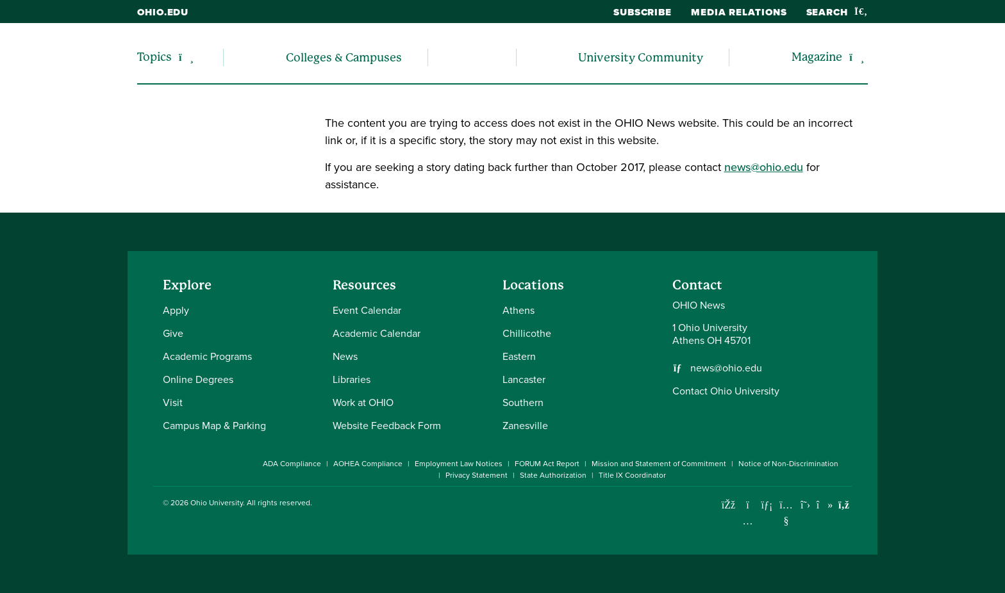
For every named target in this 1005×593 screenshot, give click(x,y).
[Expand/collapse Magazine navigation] (856, 57)
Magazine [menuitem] (817, 56)
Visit (173, 402)
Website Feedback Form (387, 425)
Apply (176, 310)
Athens (519, 310)
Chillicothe (527, 333)
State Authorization (553, 475)
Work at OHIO (363, 402)
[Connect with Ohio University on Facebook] (728, 505)
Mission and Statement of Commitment (659, 463)
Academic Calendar (376, 333)
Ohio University (216, 502)
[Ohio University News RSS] (844, 505)
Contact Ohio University (725, 391)
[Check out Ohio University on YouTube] (786, 513)
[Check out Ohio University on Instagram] (748, 521)
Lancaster (524, 379)
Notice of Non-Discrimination (788, 463)
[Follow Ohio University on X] (805, 505)
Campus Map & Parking (214, 425)
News (345, 356)
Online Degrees (198, 379)
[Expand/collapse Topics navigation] (186, 57)
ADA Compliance (292, 463)
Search (837, 12)
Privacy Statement (476, 475)
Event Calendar (367, 310)
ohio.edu (162, 12)
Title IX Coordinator (632, 475)
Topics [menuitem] (154, 56)
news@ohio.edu (763, 167)
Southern (523, 402)
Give (173, 333)
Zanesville (525, 425)
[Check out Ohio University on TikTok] (825, 505)
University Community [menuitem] (640, 57)
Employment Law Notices (459, 463)
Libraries (351, 379)
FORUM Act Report (547, 463)
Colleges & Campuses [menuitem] (344, 57)
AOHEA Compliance (368, 463)
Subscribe (642, 12)
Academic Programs (207, 356)
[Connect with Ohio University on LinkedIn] (767, 505)
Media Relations (739, 12)
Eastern (519, 356)
